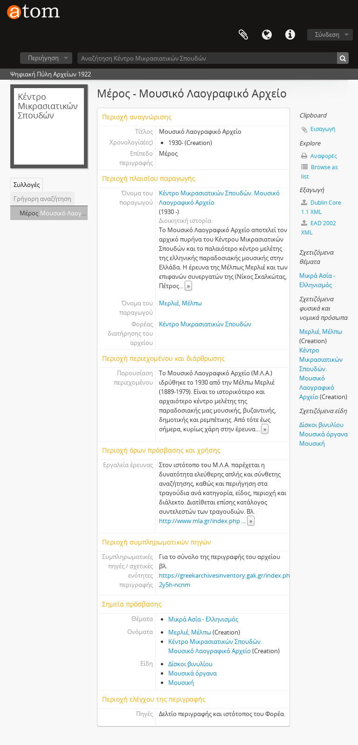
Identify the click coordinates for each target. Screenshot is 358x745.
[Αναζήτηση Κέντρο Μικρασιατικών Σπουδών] (213, 58)
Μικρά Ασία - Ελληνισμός (203, 619)
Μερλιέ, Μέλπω (180, 303)
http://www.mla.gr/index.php (199, 521)
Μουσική (181, 682)
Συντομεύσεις (290, 35)
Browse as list (319, 171)
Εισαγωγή (322, 129)
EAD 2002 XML (318, 227)
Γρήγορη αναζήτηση (42, 198)
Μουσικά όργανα (192, 673)
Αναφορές (319, 156)
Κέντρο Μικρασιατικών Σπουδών (205, 324)
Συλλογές (27, 184)
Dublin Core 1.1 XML (321, 207)
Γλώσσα (266, 35)
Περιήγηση (43, 58)
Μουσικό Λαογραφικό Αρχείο (81, 213)
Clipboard (243, 35)
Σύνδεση (327, 34)
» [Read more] (188, 286)
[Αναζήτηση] (343, 58)
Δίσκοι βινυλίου (190, 664)
